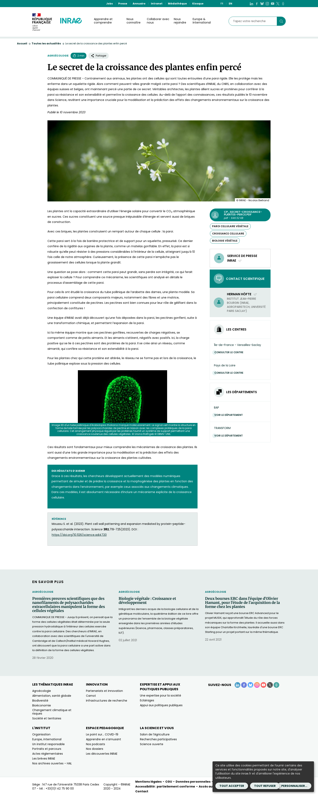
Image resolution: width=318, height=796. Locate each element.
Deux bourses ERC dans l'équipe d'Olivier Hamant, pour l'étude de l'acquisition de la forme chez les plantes (242, 603)
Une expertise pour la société (160, 695)
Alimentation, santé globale (51, 696)
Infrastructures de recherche (106, 701)
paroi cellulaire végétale (230, 226)
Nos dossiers (94, 749)
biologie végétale (224, 240)
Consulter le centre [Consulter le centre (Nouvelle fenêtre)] (229, 352)
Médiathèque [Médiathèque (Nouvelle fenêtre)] (177, 3)
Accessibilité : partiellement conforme (165, 786)
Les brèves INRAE (43, 758)
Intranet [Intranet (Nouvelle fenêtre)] (156, 3)
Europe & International (202, 21)
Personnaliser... (294, 786)
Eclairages (147, 700)
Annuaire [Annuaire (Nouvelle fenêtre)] (139, 3)
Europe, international (46, 739)
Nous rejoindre (180, 21)
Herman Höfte (242, 294)
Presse (122, 3)
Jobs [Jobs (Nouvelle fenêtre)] (109, 3)
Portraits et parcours (46, 749)
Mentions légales (148, 782)
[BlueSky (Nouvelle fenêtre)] (262, 3)
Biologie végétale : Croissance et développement (147, 601)
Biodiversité (40, 701)
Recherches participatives (158, 739)
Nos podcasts (95, 744)
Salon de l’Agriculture (155, 734)
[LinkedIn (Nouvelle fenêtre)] (251, 3)
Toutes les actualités (46, 43)
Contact (141, 791)
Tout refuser (265, 786)
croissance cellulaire (228, 233)
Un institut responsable (48, 744)
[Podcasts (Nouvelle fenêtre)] (283, 3)
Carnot (91, 696)
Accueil (22, 43)
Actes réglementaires (47, 754)
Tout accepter (231, 786)
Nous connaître (134, 21)
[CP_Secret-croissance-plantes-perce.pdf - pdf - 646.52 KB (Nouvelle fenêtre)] (240, 215)
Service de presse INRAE (242, 258)
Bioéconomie (41, 705)
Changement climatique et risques (51, 712)
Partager (98, 55)
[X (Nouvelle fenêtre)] (277, 3)
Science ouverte (151, 744)
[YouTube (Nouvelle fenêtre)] (272, 3)
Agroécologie (58, 55)
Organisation (41, 734)
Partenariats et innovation (104, 691)
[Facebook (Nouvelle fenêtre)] (256, 3)
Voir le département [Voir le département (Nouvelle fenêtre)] (229, 415)
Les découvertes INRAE (101, 754)
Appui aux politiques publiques (161, 705)
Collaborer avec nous (158, 21)
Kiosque (197, 3)
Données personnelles (193, 782)
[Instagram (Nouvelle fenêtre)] (267, 3)
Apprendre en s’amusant (103, 739)
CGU (168, 782)
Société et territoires (46, 718)
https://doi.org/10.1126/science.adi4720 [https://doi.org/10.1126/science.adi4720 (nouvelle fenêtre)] (79, 535)
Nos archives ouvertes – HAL (52, 763)
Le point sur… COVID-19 (102, 734)
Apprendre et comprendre (103, 21)
